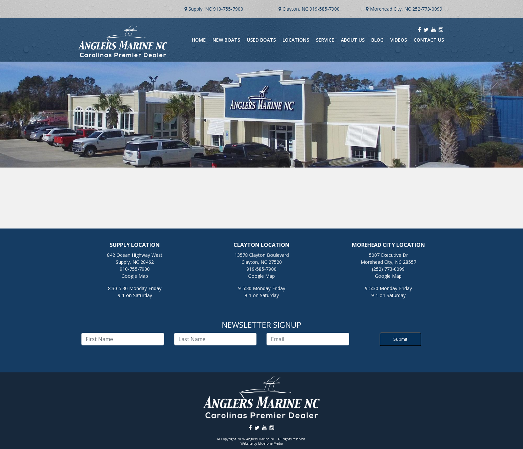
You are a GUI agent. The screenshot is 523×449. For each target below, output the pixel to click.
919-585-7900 (325, 9)
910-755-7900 (228, 9)
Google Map (134, 276)
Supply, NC (200, 9)
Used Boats (261, 40)
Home (199, 40)
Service (325, 40)
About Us (353, 40)
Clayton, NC (295, 9)
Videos (398, 40)
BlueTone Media (270, 443)
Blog (377, 40)
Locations (296, 40)
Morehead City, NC (390, 9)
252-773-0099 (427, 9)
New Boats (226, 40)
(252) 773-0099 (388, 269)
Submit (400, 339)
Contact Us (429, 40)
